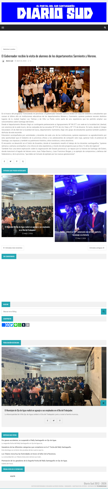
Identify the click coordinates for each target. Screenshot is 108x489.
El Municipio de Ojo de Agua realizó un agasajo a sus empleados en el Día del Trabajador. (39, 410)
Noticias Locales (9, 49)
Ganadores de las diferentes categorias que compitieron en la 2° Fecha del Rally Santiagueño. (36, 447)
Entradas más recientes (12, 248)
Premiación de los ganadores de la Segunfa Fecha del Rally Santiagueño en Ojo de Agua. (34, 461)
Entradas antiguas (97, 248)
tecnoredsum (101, 486)
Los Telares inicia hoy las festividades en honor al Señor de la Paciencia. (29, 454)
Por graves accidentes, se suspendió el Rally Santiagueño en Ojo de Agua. (29, 440)
